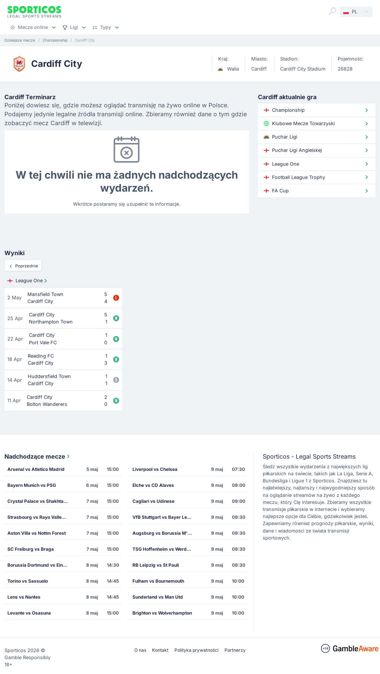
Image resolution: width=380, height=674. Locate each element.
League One (28, 281)
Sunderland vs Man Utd (157, 597)
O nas (140, 650)
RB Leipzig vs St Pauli (155, 565)
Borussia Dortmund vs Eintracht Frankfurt (39, 565)
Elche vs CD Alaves (153, 485)
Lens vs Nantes (23, 597)
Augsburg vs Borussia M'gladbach (164, 533)
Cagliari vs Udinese (153, 501)
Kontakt (160, 650)
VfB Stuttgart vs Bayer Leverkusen (164, 517)
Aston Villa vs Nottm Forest (36, 533)
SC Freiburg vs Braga (30, 549)
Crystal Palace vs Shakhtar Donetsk (39, 501)
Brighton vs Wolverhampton (162, 613)
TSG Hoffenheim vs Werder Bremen (164, 549)
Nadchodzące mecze (37, 456)
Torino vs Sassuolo (27, 581)
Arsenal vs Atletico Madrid (36, 469)
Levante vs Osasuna (29, 613)
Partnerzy (235, 650)
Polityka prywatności (196, 650)
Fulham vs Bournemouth (158, 581)
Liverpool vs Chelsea (154, 469)
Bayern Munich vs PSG (31, 485)
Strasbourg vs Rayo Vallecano (39, 517)
